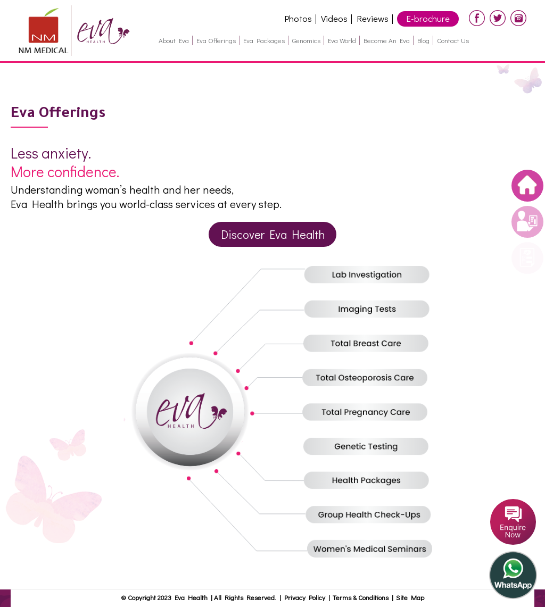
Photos (298, 18)
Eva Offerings (216, 40)
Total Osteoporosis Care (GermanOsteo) (371, 378)
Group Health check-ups (371, 516)
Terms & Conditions (362, 597)
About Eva (174, 40)
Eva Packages (264, 40)
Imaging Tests (371, 309)
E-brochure (428, 18)
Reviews (373, 18)
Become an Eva (387, 40)
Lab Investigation (371, 274)
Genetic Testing (371, 447)
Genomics (306, 40)
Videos (334, 18)
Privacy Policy (304, 597)
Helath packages (371, 482)
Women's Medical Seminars (371, 551)
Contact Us (453, 40)
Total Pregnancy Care (371, 412)
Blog (423, 40)
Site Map (410, 597)
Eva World (342, 40)
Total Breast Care (371, 343)
